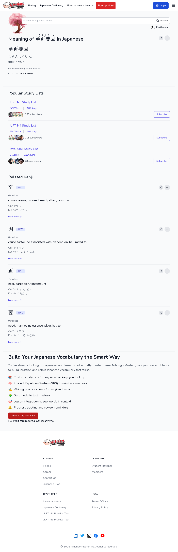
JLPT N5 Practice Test (56, 519)
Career (47, 472)
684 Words (15, 131)
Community (99, 458)
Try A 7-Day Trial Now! (23, 415)
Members (97, 472)
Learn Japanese (52, 501)
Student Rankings (102, 466)
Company (49, 458)
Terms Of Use (100, 501)
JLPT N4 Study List (23, 126)
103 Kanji (32, 108)
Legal (95, 494)
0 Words (14, 154)
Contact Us (49, 478)
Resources (50, 494)
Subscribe (161, 114)
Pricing (32, 5)
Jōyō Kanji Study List (24, 149)
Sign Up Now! (106, 5)
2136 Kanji (29, 154)
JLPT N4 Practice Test (56, 513)
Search (162, 20)
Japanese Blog (51, 484)
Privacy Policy (100, 507)
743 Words (15, 108)
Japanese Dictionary (51, 5)
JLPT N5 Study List (23, 102)
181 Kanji (32, 131)
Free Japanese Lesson (80, 5)
